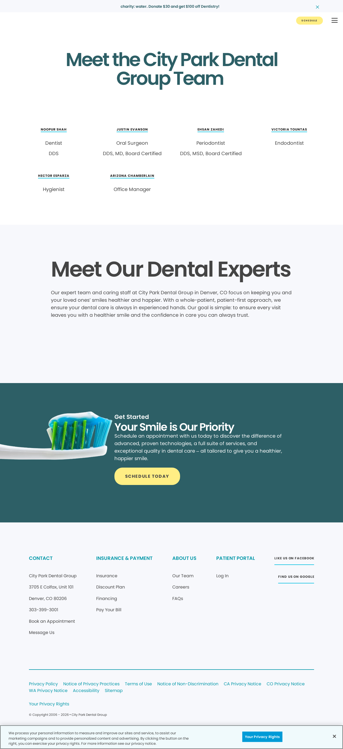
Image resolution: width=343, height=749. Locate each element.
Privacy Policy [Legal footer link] (43, 684)
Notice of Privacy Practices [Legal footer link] (91, 684)
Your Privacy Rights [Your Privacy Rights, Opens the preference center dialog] (262, 736)
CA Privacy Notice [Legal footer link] (242, 684)
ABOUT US (184, 558)
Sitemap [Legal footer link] (114, 691)
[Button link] (309, 21)
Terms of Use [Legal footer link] (138, 684)
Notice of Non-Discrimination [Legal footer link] (187, 684)
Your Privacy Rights (49, 704)
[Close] (334, 736)
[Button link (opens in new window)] (294, 560)
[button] (334, 20)
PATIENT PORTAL (235, 558)
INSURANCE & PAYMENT (124, 558)
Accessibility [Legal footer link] (86, 691)
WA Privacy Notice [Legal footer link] (48, 691)
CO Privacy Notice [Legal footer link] (286, 684)
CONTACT (41, 558)
